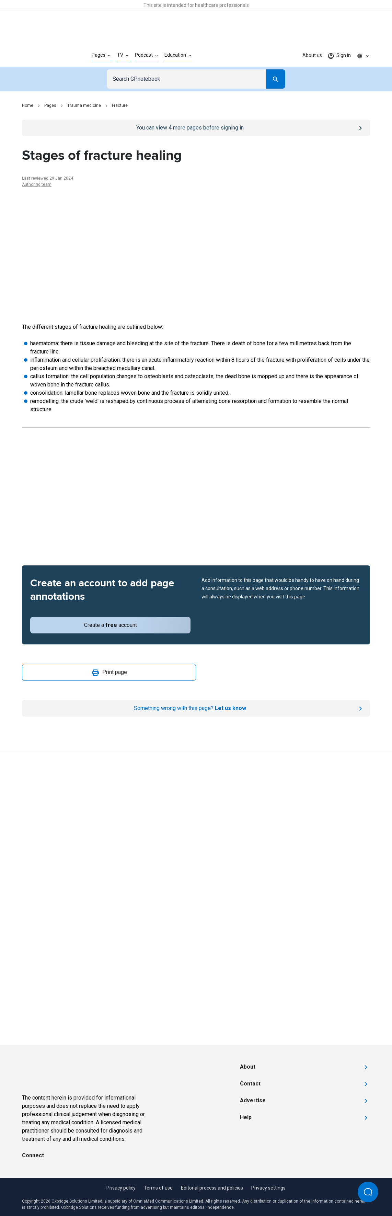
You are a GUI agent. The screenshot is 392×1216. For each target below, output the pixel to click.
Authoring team (36, 184)
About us (312, 55)
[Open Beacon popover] (368, 1192)
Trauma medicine (84, 105)
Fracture (120, 105)
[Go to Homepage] (46, 55)
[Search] (275, 79)
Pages (50, 105)
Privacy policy (121, 1188)
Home (27, 105)
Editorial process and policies (212, 1188)
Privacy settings (268, 1188)
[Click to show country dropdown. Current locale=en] (363, 56)
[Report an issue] (196, 708)
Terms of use (158, 1188)
